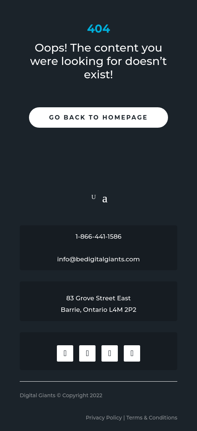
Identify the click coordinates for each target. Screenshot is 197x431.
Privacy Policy (104, 417)
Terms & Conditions (151, 417)
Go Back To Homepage (98, 117)
